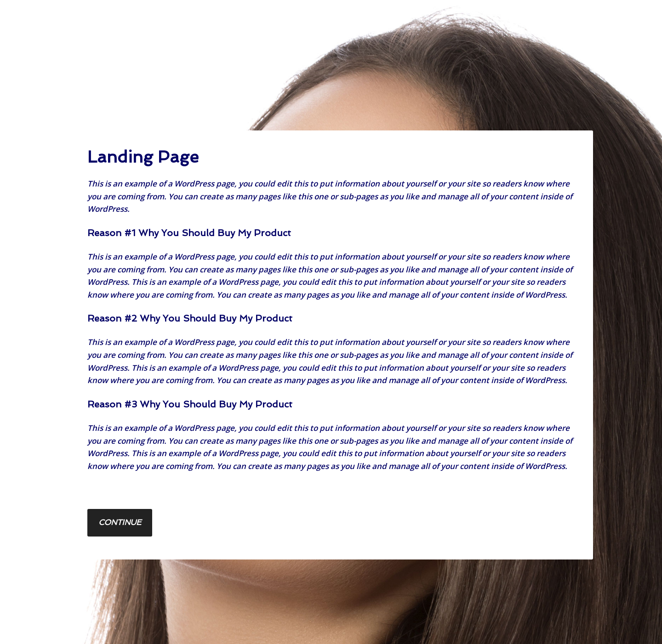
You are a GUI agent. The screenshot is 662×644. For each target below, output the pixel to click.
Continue (119, 522)
